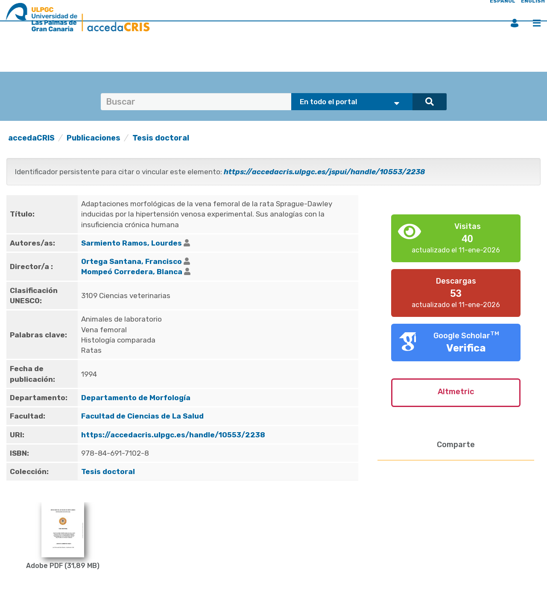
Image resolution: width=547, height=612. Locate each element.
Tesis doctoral (160, 138)
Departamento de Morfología (135, 397)
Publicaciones (93, 138)
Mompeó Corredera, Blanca (131, 271)
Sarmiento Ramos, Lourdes (131, 243)
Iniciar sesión (514, 23)
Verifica (466, 348)
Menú (537, 23)
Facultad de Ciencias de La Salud (142, 416)
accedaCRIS (31, 138)
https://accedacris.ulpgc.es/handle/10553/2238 (173, 434)
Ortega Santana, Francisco (131, 261)
